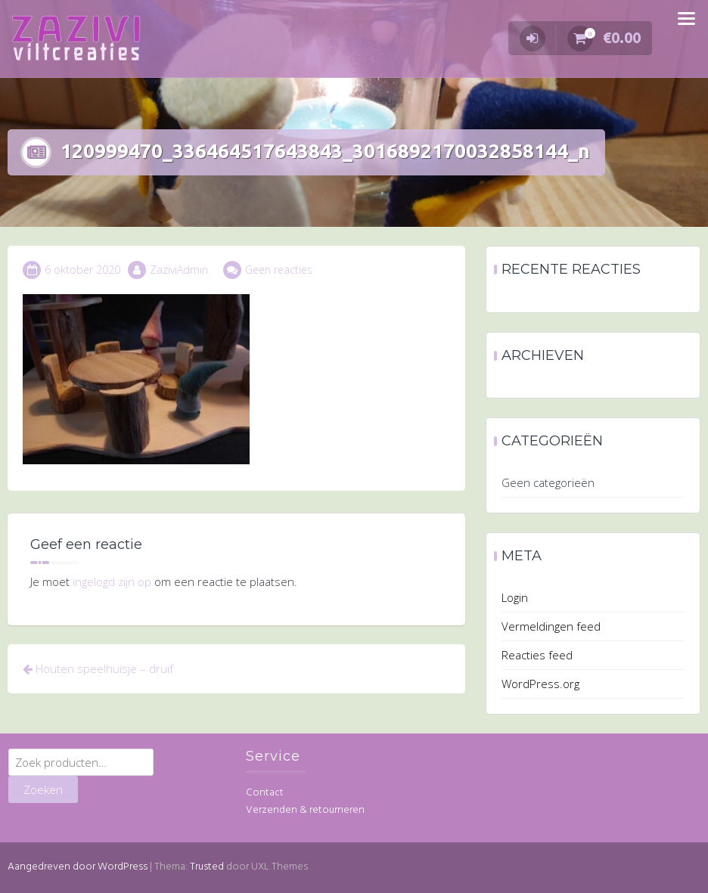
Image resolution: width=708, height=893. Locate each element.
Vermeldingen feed (551, 626)
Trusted (207, 867)
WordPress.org (540, 683)
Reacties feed (537, 654)
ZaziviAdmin (179, 269)
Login (515, 597)
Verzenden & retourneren (305, 810)
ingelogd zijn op (112, 581)
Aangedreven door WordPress (78, 867)
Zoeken (43, 789)
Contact (265, 793)
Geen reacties (278, 269)
